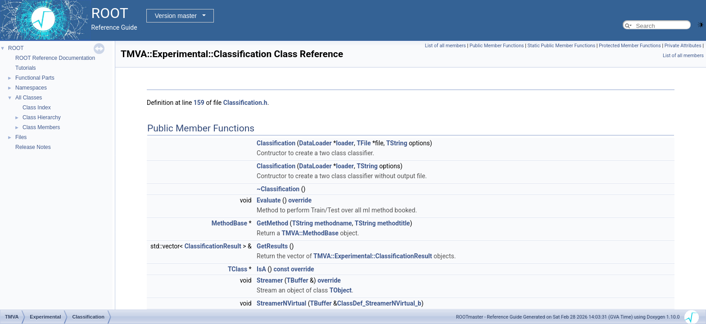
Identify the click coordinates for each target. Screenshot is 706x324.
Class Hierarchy (42, 117)
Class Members (41, 127)
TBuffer (297, 280)
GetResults (272, 246)
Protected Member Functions (630, 46)
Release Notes (33, 147)
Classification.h (245, 102)
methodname (333, 223)
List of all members (445, 46)
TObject (341, 290)
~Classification (278, 189)
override (300, 200)
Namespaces (31, 88)
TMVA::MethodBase (310, 233)
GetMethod (272, 223)
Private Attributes (683, 46)
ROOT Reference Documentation (55, 58)
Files (21, 137)
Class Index (37, 107)
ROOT (16, 48)
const (281, 269)
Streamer (270, 280)
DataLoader (315, 143)
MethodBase (229, 223)
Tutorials (25, 68)
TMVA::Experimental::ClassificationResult (372, 256)
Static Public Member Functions (561, 46)
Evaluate (269, 200)
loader (345, 143)
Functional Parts (34, 78)
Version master (176, 15)
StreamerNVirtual (281, 303)
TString (396, 143)
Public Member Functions (497, 46)
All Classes (28, 97)
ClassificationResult (213, 246)
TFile (364, 143)
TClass (237, 269)
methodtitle (393, 223)
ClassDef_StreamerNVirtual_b (379, 303)
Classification (276, 143)
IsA (261, 269)
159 (199, 102)
